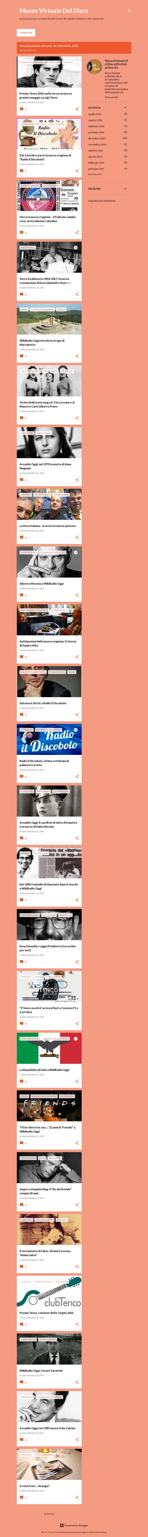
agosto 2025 (95, 156)
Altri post (49, 1514)
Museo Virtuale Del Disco (54, 10)
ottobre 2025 (95, 150)
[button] (77, 109)
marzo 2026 (95, 120)
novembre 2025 (97, 144)
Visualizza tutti (28, 50)
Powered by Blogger (74, 1525)
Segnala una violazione (102, 200)
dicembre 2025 (97, 138)
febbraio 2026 (96, 126)
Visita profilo (111, 97)
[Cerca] (129, 11)
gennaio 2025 (96, 168)
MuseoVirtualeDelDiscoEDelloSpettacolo (116, 64)
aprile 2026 (94, 114)
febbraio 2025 (96, 162)
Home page (26, 32)
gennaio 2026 (96, 132)
